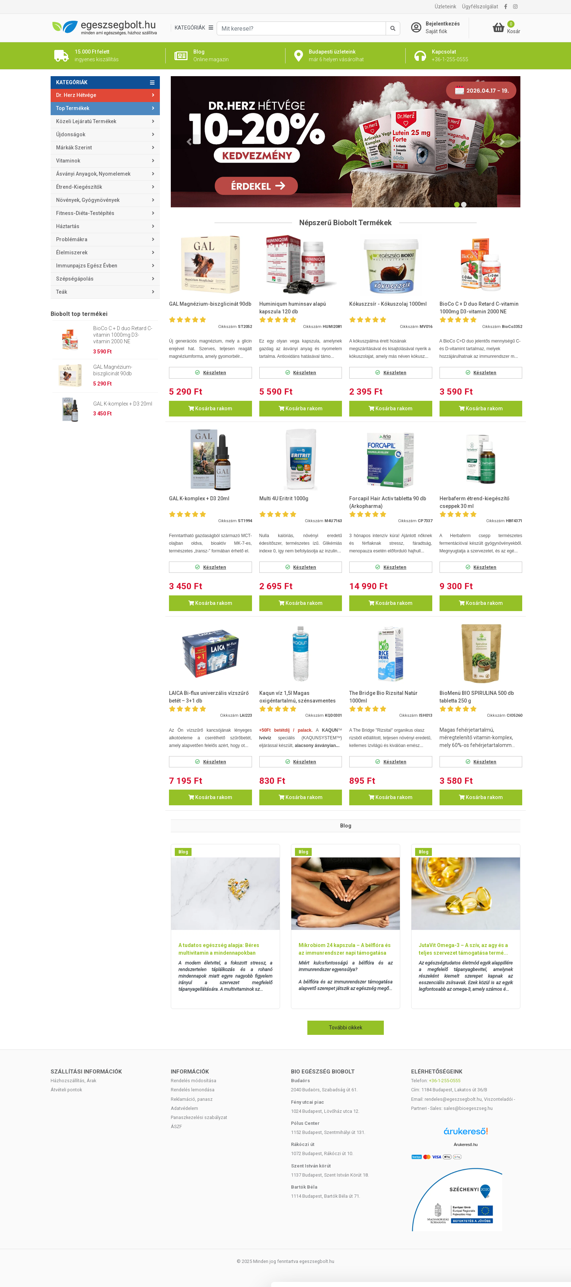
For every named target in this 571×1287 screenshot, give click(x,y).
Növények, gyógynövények (87, 200)
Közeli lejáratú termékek (86, 121)
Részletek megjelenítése (127, 1273)
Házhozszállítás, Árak (73, 1080)
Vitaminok (68, 161)
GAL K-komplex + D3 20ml (122, 404)
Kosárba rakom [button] (210, 408)
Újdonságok (70, 134)
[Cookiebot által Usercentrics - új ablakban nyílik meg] (47, 1272)
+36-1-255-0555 (444, 1080)
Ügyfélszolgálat (480, 6)
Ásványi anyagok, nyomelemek (93, 174)
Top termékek (72, 108)
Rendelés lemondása (192, 1089)
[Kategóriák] (194, 28)
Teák (61, 292)
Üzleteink (445, 6)
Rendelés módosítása (193, 1080)
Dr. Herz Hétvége (76, 95)
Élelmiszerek (71, 252)
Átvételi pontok (66, 1089)
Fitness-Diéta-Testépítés (85, 213)
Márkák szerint (74, 147)
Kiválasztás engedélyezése (510, 1228)
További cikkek (345, 1027)
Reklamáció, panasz (192, 1099)
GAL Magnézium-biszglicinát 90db (112, 370)
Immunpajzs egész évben (86, 266)
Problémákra (71, 239)
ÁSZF (176, 1126)
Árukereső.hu (465, 1144)
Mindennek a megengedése (510, 1204)
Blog (183, 851)
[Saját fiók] (440, 27)
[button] (189, 141)
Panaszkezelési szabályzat (199, 1117)
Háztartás (67, 226)
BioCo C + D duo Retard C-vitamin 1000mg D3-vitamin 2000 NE (122, 334)
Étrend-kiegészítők (79, 187)
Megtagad (510, 1252)
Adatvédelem (184, 1108)
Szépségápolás (75, 279)
